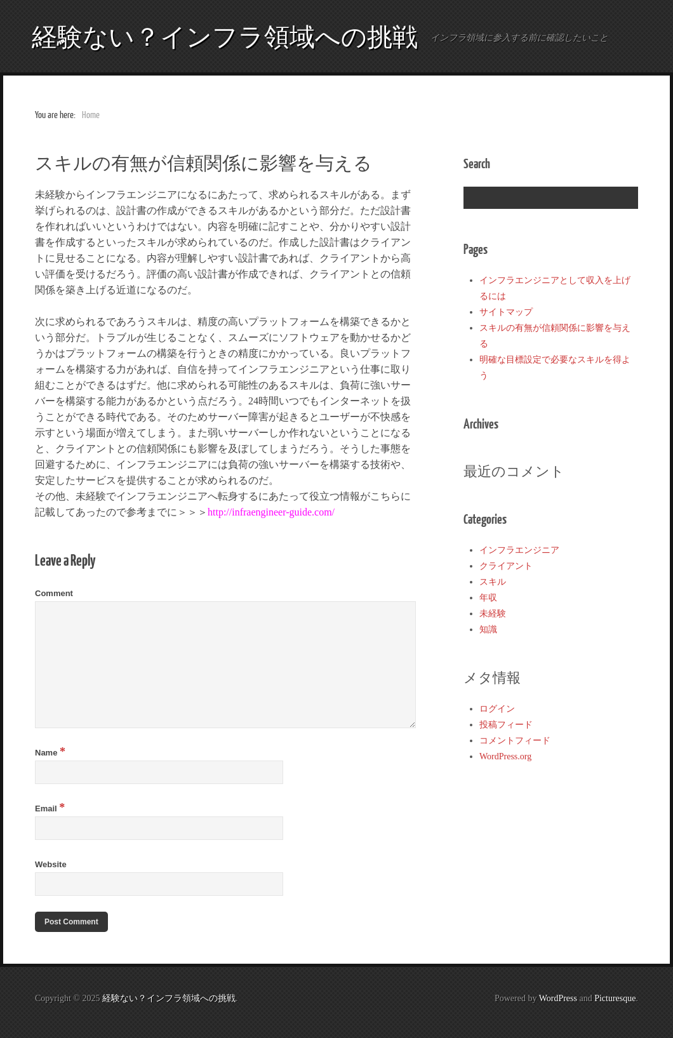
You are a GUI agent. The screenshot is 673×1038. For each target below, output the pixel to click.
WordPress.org (505, 756)
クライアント (506, 566)
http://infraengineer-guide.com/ (271, 512)
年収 (488, 597)
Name (50, 752)
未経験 (492, 613)
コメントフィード (514, 740)
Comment (54, 593)
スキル (492, 582)
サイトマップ (506, 312)
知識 (488, 629)
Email (50, 808)
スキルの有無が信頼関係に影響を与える (203, 162)
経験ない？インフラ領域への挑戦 (225, 36)
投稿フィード (506, 724)
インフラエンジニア (519, 550)
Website (51, 864)
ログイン (497, 709)
